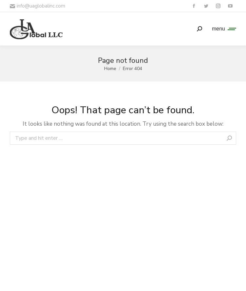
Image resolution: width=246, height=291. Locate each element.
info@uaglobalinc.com (37, 6)
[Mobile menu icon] (222, 29)
